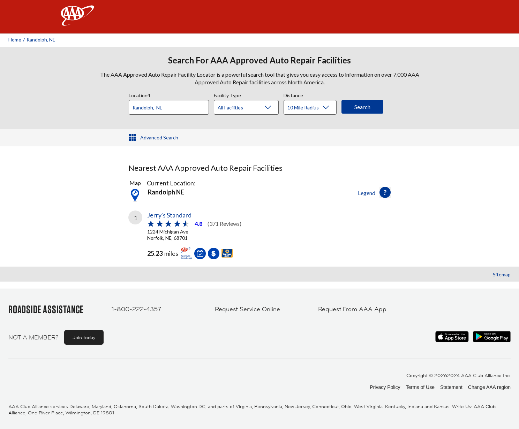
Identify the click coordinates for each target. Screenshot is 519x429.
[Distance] (312, 107)
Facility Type (227, 94)
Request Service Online (247, 309)
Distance (293, 94)
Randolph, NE (41, 40)
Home (14, 40)
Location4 (139, 94)
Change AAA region (489, 387)
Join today (84, 337)
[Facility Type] (251, 107)
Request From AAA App (352, 309)
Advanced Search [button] (159, 137)
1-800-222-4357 (136, 309)
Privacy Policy (385, 387)
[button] (385, 192)
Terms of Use (420, 387)
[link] (194, 233)
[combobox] (171, 106)
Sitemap (502, 274)
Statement (451, 387)
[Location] (169, 107)
